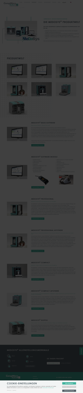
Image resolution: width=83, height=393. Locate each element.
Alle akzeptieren (69, 383)
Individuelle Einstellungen (69, 390)
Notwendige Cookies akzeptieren (69, 386)
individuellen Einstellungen (48, 387)
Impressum (14, 390)
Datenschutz (9, 390)
